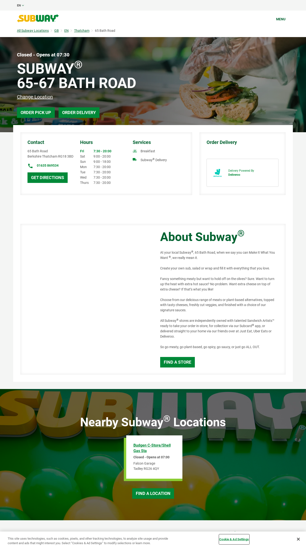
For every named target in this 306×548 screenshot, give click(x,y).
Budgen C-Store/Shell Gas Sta (152, 448)
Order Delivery (79, 112)
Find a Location (153, 493)
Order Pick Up (36, 112)
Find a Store (177, 362)
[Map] (84, 299)
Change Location (35, 97)
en (19, 5)
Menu (280, 19)
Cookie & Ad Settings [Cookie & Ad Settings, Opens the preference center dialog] (234, 539)
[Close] (298, 539)
